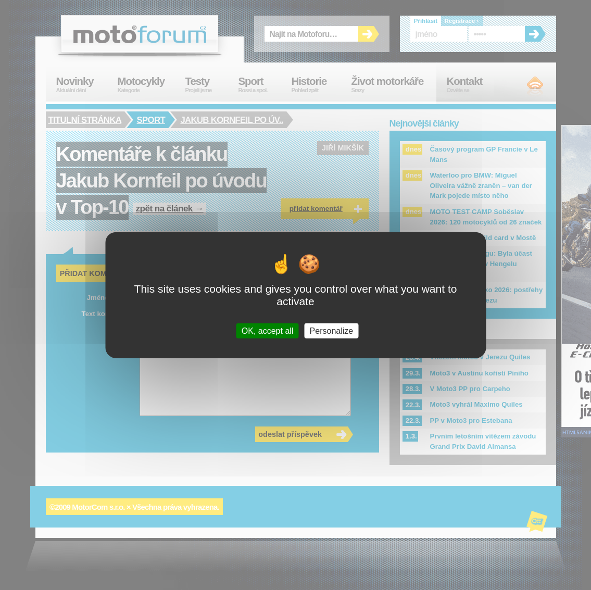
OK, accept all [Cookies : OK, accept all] (268, 331)
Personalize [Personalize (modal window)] (332, 331)
